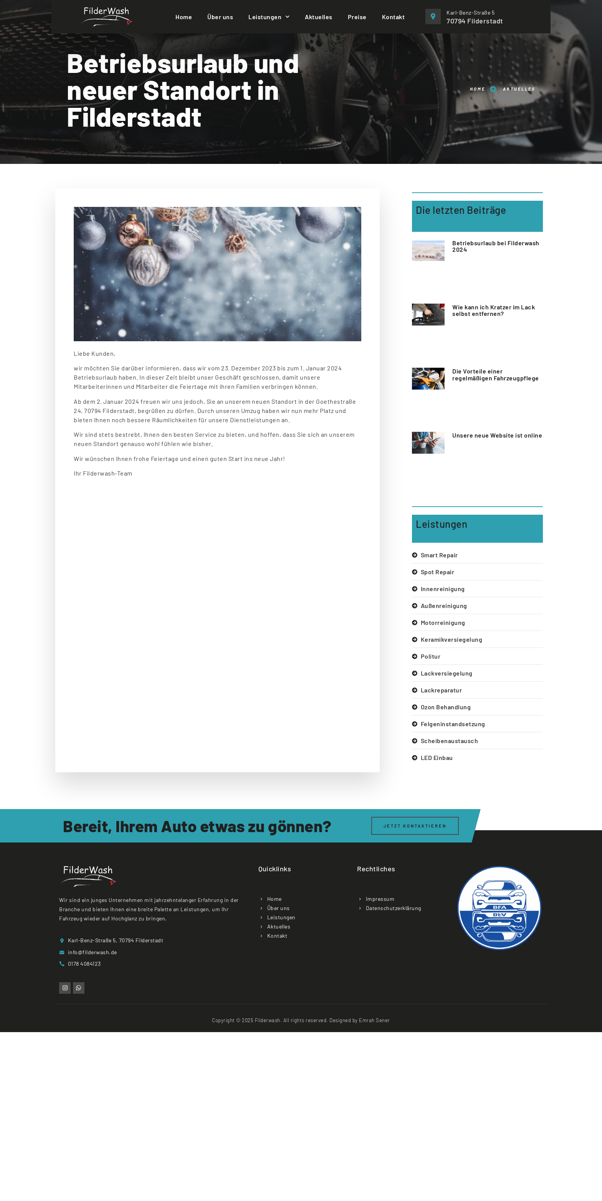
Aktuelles (318, 16)
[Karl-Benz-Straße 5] (433, 16)
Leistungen (268, 17)
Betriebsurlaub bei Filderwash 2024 (495, 246)
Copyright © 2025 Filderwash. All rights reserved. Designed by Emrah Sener (301, 1020)
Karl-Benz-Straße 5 (471, 12)
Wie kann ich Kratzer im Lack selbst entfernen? (493, 310)
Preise (357, 16)
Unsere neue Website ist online (497, 435)
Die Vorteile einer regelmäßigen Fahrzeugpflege (495, 374)
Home (183, 16)
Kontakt (393, 16)
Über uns (220, 16)
